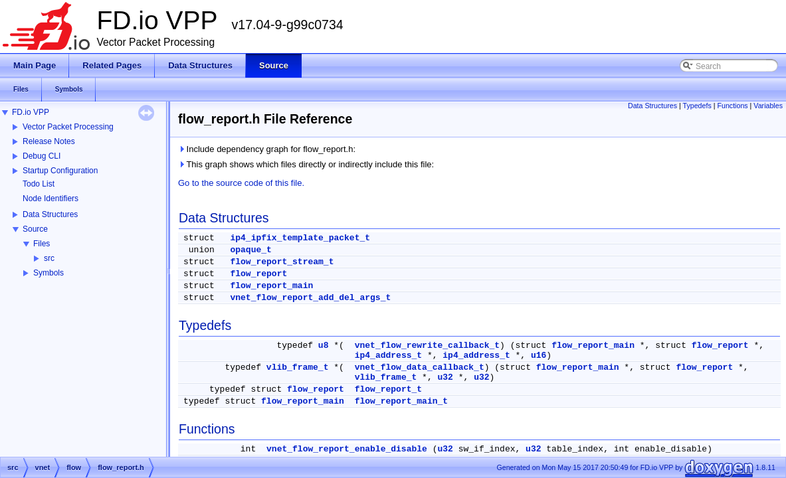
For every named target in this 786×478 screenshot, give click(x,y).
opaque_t (250, 250)
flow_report (258, 274)
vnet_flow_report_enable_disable (346, 449)
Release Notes (49, 141)
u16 (538, 355)
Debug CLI (41, 156)
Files (41, 243)
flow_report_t (388, 389)
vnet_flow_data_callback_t (419, 367)
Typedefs (697, 106)
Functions (732, 106)
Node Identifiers (50, 198)
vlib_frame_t (297, 367)
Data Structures (50, 214)
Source (35, 229)
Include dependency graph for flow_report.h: (266, 149)
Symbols (48, 273)
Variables (768, 106)
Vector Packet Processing (68, 126)
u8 (323, 346)
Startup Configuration (60, 170)
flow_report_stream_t (282, 262)
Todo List (38, 184)
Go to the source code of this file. (241, 183)
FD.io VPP (30, 112)
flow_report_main (271, 286)
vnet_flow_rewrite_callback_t (427, 346)
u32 (445, 377)
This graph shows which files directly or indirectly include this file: (306, 164)
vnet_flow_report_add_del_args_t (310, 298)
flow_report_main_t (401, 401)
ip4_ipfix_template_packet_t (300, 238)
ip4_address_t (388, 355)
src (49, 258)
